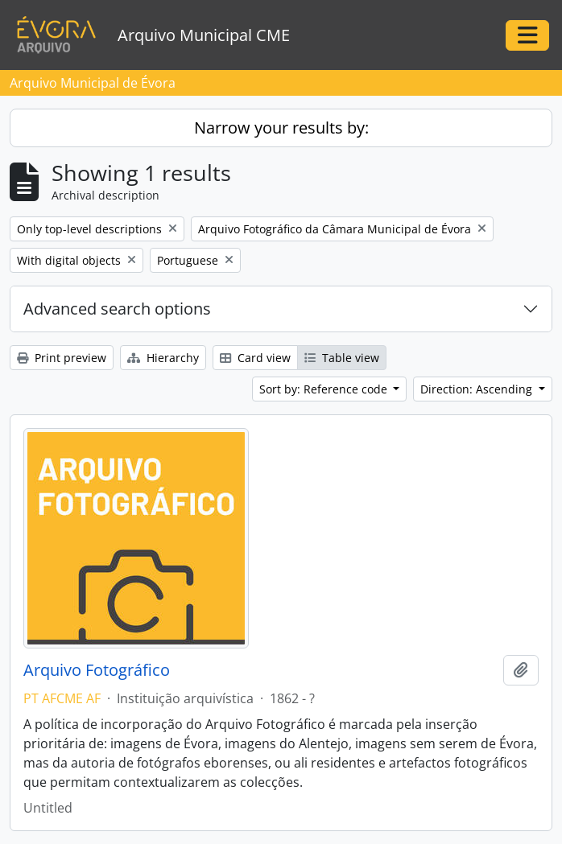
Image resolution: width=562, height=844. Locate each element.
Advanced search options (117, 308)
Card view (255, 357)
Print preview (61, 357)
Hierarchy (163, 357)
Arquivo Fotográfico (96, 670)
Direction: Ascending (477, 389)
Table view (341, 357)
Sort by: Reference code (325, 389)
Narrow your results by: (281, 127)
